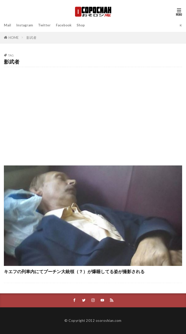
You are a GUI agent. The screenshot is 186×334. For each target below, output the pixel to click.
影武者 (31, 37)
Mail (7, 25)
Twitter (44, 25)
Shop (81, 25)
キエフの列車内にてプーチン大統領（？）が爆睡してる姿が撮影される (74, 271)
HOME (14, 37)
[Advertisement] (93, 113)
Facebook (63, 25)
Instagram (24, 25)
